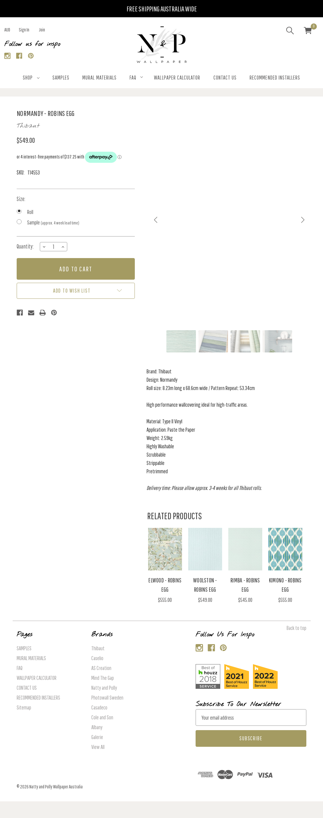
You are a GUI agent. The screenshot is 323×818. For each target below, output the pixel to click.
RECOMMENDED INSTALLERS (275, 77)
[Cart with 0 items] (308, 31)
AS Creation (101, 668)
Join (42, 29)
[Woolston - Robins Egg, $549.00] (205, 549)
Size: (21, 198)
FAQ (136, 77)
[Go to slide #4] (277, 341)
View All (98, 747)
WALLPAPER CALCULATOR (177, 77)
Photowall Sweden (107, 697)
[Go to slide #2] (213, 341)
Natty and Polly (104, 687)
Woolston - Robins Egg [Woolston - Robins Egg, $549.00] (205, 585)
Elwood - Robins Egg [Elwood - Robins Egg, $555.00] (164, 585)
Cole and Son (102, 717)
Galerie (97, 737)
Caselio (97, 658)
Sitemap (24, 707)
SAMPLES (60, 77)
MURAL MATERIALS (99, 77)
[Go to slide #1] (181, 341)
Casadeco (99, 707)
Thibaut (98, 648)
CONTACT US (225, 77)
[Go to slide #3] (245, 341)
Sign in (24, 29)
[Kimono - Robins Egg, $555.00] (285, 549)
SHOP (31, 77)
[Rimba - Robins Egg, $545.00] (245, 549)
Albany (96, 727)
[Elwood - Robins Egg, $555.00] (165, 549)
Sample (53, 222)
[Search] (290, 31)
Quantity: (25, 246)
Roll (30, 212)
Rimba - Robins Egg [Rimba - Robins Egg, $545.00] (245, 585)
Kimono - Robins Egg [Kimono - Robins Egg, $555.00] (285, 585)
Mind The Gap (102, 678)
